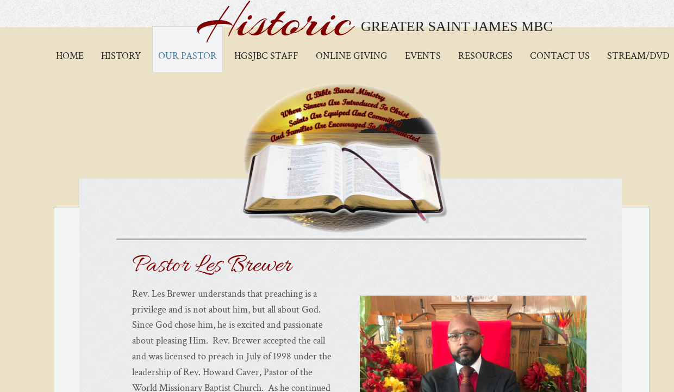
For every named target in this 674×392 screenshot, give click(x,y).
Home (70, 56)
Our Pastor (187, 56)
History (121, 56)
